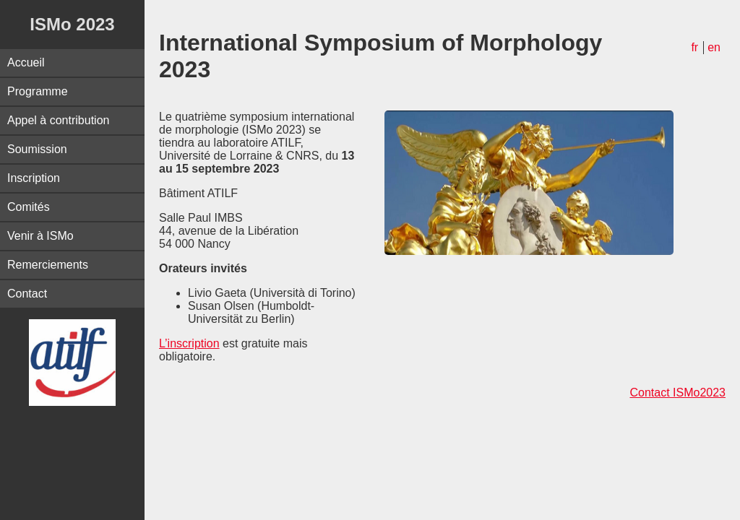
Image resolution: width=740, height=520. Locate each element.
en (713, 47)
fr (694, 47)
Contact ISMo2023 (677, 392)
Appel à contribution (58, 120)
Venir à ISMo (40, 236)
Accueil (26, 62)
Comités (28, 207)
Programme (37, 91)
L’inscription (189, 343)
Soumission (37, 149)
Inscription (33, 178)
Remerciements (47, 265)
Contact (27, 293)
